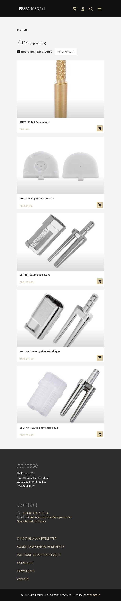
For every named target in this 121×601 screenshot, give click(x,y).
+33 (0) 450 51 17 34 (35, 513)
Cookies (23, 579)
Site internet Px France (31, 521)
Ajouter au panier (100, 128)
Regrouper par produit (36, 51)
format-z (94, 595)
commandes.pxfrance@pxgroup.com (49, 517)
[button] (91, 8)
